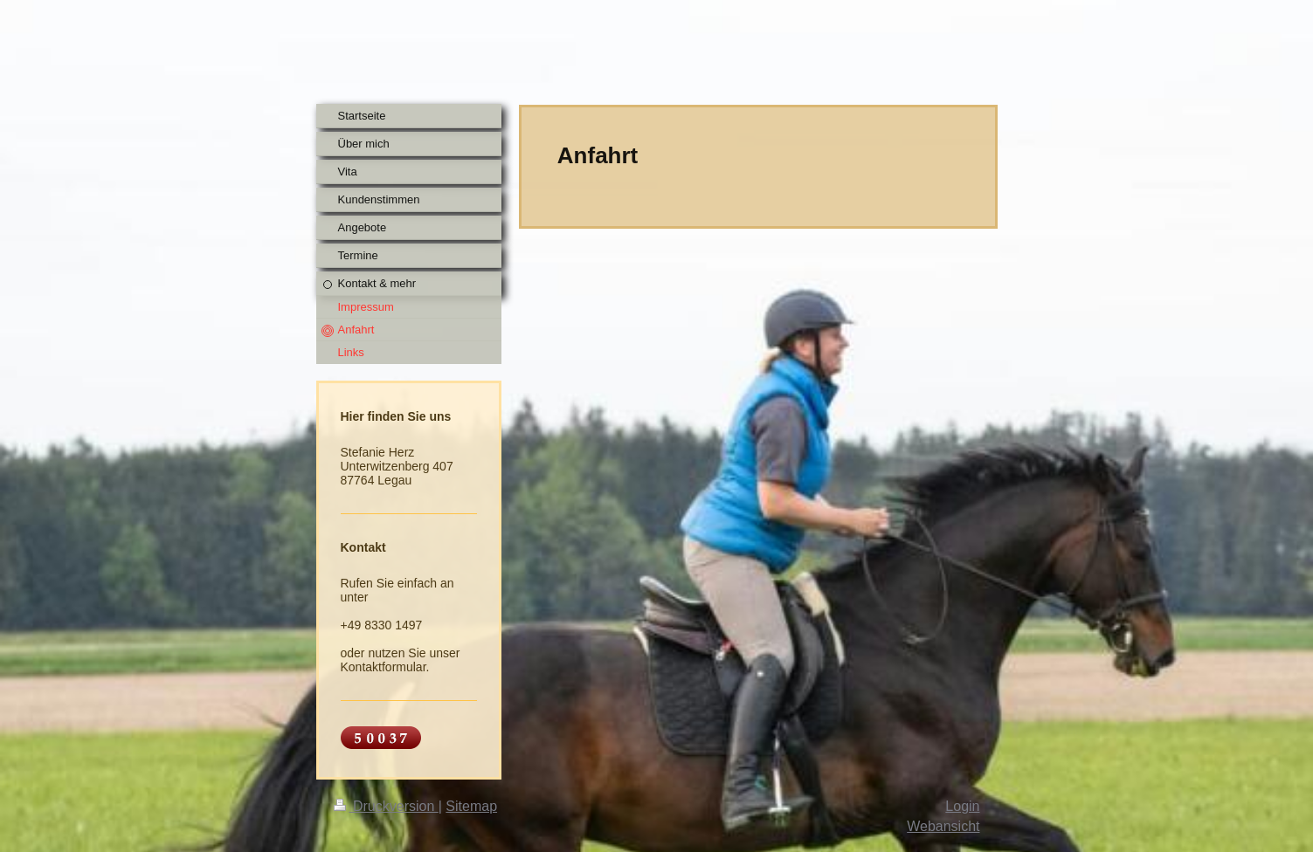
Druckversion (386, 806)
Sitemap (471, 806)
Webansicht (943, 826)
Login (962, 806)
